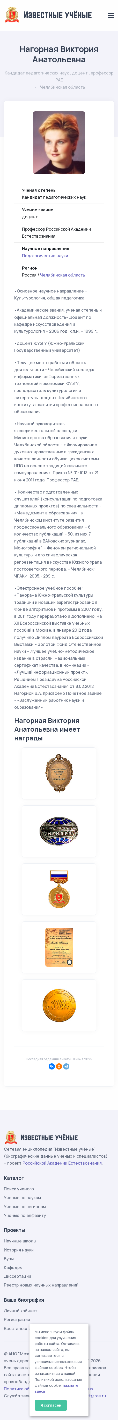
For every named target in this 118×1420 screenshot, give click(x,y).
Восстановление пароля (29, 1328)
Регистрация (17, 1319)
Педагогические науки (45, 255)
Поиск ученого (19, 1189)
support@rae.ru (90, 1396)
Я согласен (50, 1405)
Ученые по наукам (22, 1197)
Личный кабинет (20, 1311)
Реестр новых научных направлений (41, 1285)
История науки (19, 1250)
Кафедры (13, 1267)
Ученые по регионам (25, 1206)
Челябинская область (62, 275)
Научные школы (20, 1241)
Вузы (9, 1259)
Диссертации (17, 1276)
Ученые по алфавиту (25, 1215)
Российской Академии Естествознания (62, 1163)
